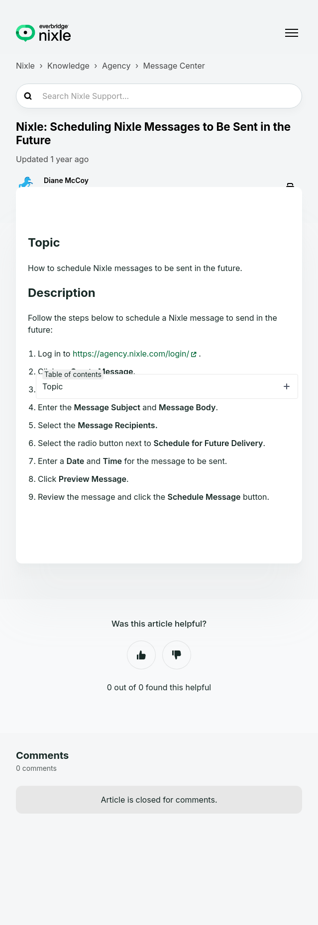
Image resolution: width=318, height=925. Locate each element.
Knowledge (68, 66)
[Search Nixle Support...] (159, 96)
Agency (116, 66)
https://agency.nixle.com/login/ (131, 354)
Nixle (25, 66)
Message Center (174, 66)
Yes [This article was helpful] (141, 655)
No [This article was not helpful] (176, 655)
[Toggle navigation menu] (291, 32)
